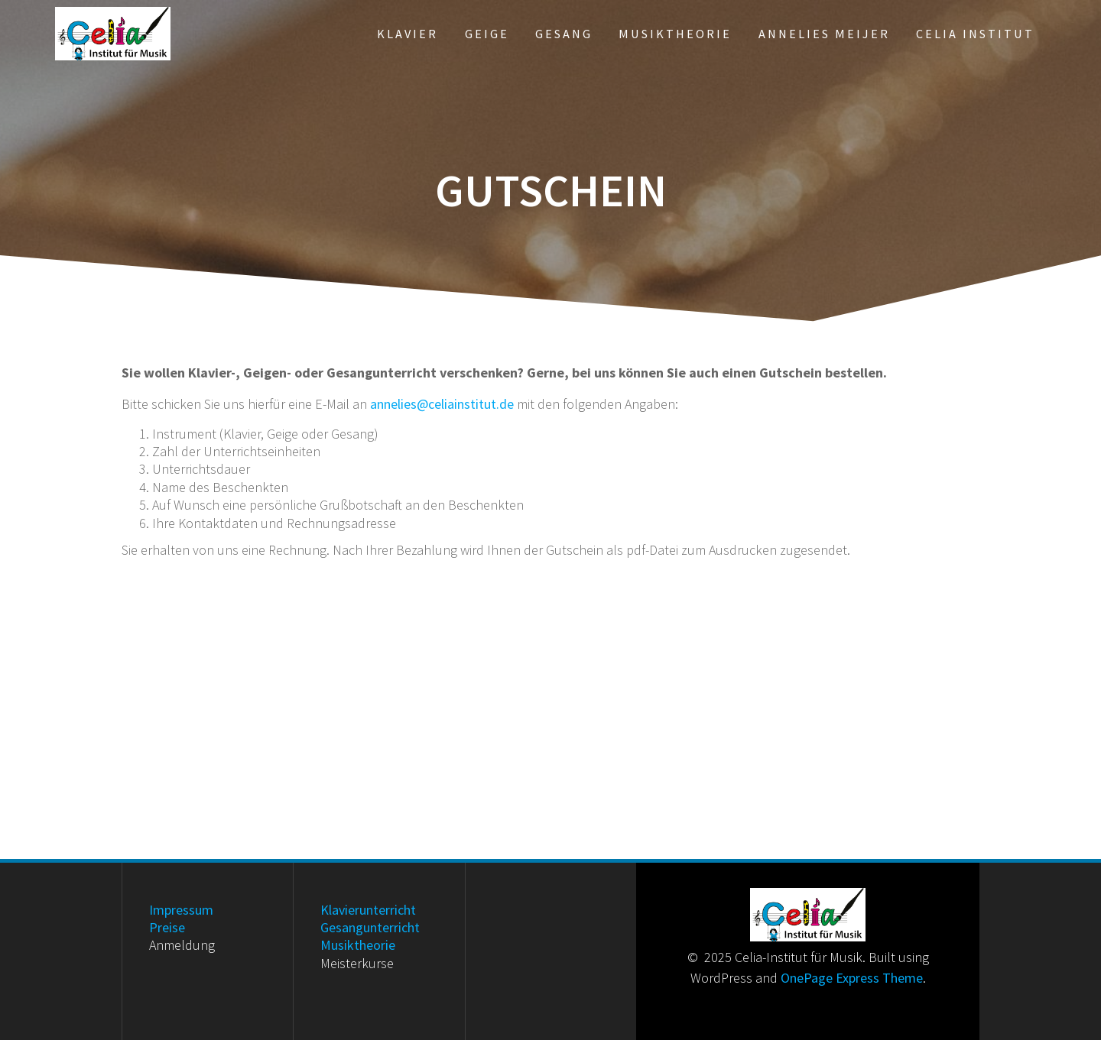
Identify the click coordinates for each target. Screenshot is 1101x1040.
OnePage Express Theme (852, 978)
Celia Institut (975, 33)
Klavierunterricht (368, 910)
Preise (167, 927)
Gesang (564, 33)
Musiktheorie (675, 33)
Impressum (181, 910)
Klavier (407, 33)
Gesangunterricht (370, 927)
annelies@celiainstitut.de (442, 404)
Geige (487, 33)
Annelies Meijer (824, 33)
